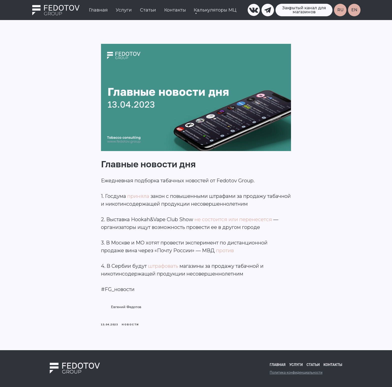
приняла (138, 196)
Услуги (124, 10)
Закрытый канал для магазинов (304, 10)
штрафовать (163, 266)
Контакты (175, 10)
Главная (98, 10)
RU (340, 10)
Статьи (148, 10)
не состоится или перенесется (233, 219)
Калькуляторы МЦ (215, 10)
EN (354, 10)
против (225, 250)
